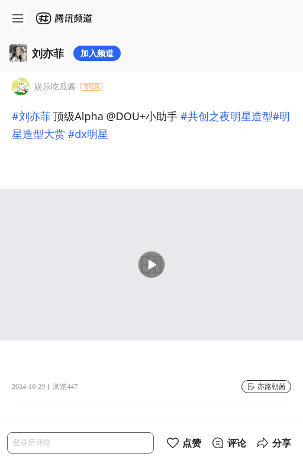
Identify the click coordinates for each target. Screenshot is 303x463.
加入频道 (97, 53)
